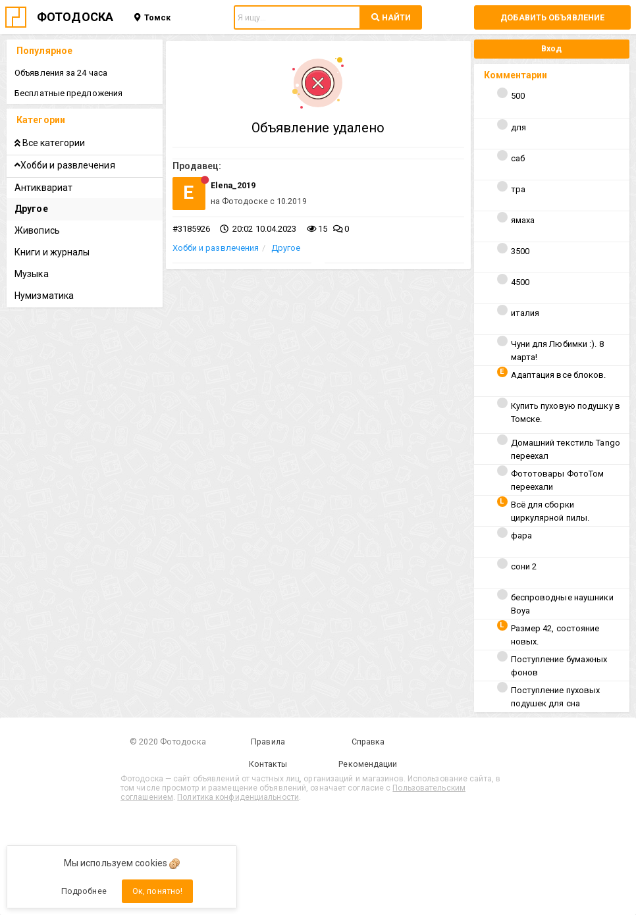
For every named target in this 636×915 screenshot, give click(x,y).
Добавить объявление (552, 17)
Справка (368, 741)
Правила (268, 741)
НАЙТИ (391, 17)
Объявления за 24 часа (60, 73)
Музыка (31, 274)
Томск (152, 17)
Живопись (37, 230)
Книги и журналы (52, 252)
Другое (286, 248)
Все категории (49, 143)
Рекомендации (367, 764)
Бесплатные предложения (68, 93)
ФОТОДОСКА (75, 17)
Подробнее (84, 891)
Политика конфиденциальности (238, 797)
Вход (551, 48)
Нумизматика (44, 295)
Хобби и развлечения (215, 248)
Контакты (268, 764)
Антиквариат (43, 187)
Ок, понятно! (157, 891)
